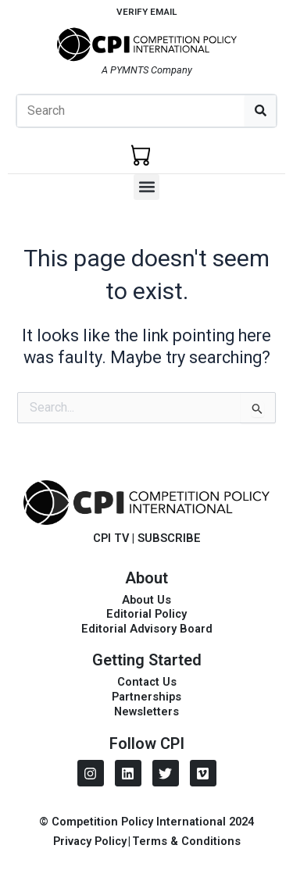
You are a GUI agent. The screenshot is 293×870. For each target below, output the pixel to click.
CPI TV (111, 538)
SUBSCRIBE (169, 538)
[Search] (260, 111)
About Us (146, 600)
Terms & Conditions (186, 841)
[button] (146, 187)
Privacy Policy (90, 841)
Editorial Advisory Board (147, 629)
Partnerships (146, 697)
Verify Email (146, 11)
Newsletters (146, 711)
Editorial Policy (146, 614)
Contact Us (147, 682)
